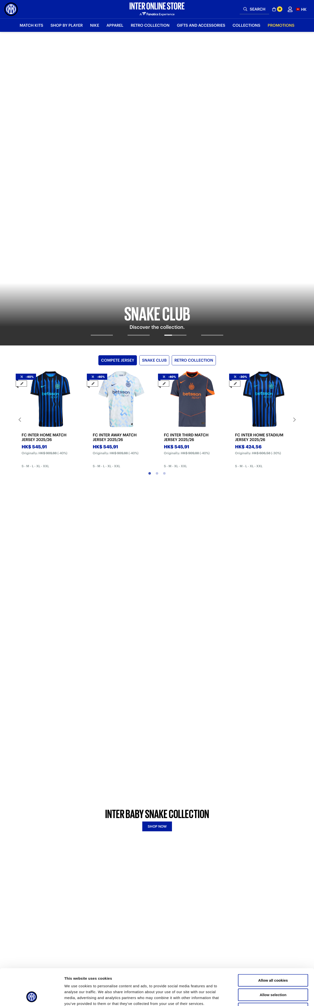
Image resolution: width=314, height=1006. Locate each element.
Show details (257, 996)
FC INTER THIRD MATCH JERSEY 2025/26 (186, 251)
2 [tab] (157, 287)
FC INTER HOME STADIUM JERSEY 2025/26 (259, 251)
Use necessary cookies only (273, 975)
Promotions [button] (281, 25)
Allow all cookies (273, 946)
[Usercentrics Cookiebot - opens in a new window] (31, 996)
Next (294, 234)
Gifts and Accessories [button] (201, 25)
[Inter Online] (11, 9)
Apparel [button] (114, 25)
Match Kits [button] (31, 25)
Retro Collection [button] (150, 25)
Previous (20, 234)
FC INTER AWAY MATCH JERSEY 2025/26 (115, 251)
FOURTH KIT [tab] (179, 425)
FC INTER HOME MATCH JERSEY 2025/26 (44, 251)
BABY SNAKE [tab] (136, 425)
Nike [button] (94, 25)
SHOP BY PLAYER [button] (67, 25)
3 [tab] (164, 287)
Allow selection (273, 960)
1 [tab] (149, 287)
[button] (301, 9)
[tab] (102, 153)
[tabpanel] (157, 95)
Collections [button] (246, 25)
